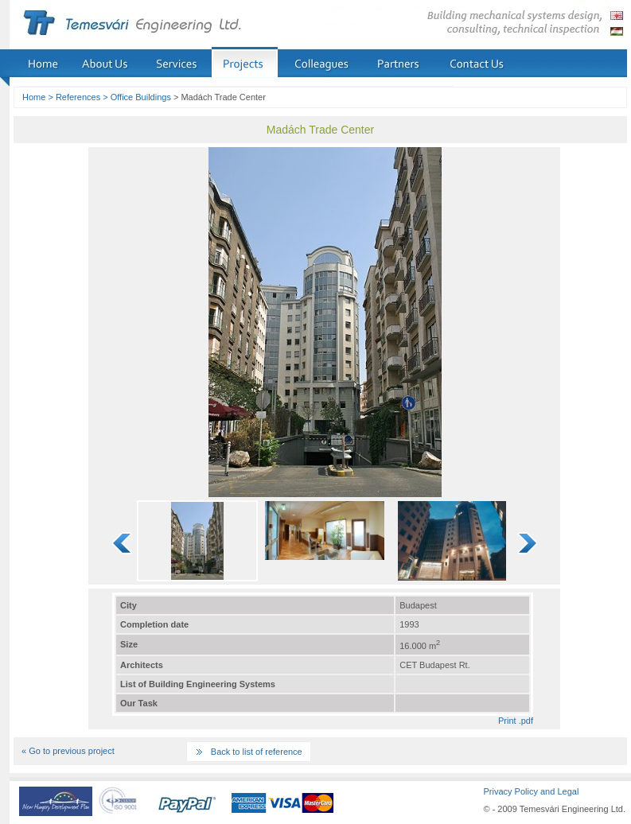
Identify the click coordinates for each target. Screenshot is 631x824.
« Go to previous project (68, 751)
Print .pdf (515, 720)
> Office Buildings (137, 97)
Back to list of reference (256, 751)
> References (74, 97)
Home (33, 97)
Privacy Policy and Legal (530, 791)
